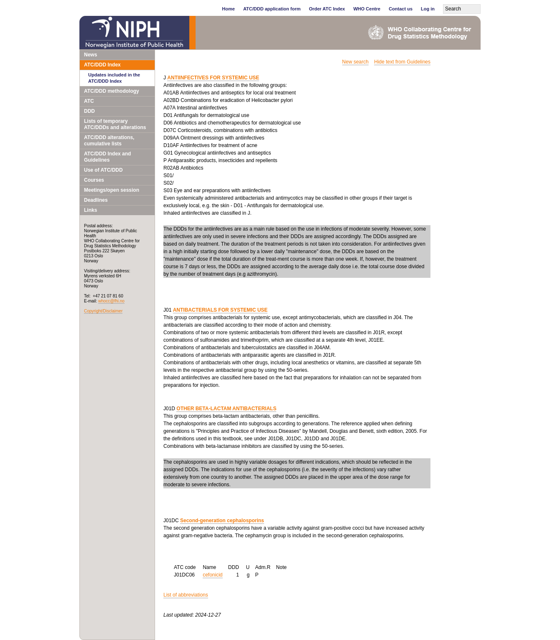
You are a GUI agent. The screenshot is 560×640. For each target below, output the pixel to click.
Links (90, 210)
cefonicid (212, 575)
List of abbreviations (185, 595)
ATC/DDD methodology (111, 91)
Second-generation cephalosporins (222, 520)
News (90, 55)
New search (355, 62)
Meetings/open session (111, 190)
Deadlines (96, 200)
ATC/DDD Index (102, 65)
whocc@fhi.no (111, 301)
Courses (94, 180)
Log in (428, 8)
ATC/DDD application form (271, 8)
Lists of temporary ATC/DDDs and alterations (115, 124)
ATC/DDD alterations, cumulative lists (109, 141)
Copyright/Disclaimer (103, 311)
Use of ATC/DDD (103, 170)
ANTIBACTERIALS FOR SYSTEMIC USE (220, 310)
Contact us (400, 8)
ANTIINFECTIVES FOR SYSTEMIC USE (213, 78)
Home (228, 8)
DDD (89, 111)
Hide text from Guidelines (402, 62)
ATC (89, 101)
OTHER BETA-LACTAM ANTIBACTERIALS (226, 408)
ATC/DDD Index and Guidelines (107, 157)
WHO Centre (366, 8)
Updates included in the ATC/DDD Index (114, 78)
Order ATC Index (327, 8)
